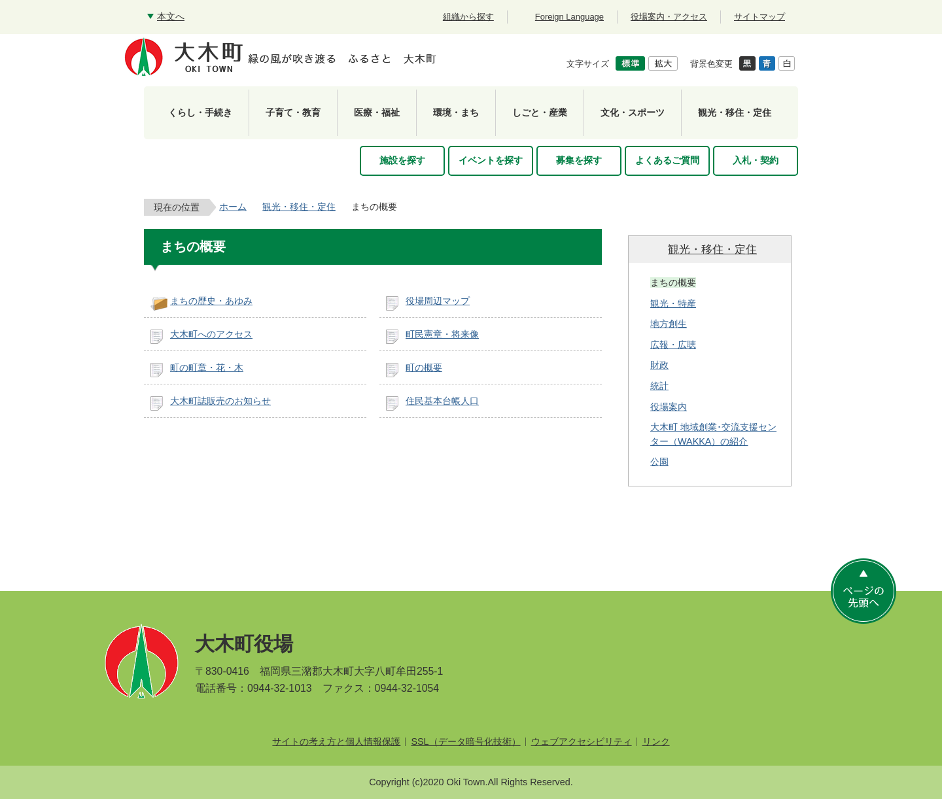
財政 (659, 365)
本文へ (170, 16)
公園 (659, 461)
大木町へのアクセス (211, 334)
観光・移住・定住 (299, 206)
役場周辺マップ (438, 301)
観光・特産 (673, 303)
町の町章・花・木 (206, 367)
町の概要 (424, 367)
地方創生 (668, 323)
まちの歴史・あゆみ (211, 301)
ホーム (233, 206)
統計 (659, 386)
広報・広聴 (673, 344)
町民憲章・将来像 (442, 334)
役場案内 (668, 406)
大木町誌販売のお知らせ (220, 401)
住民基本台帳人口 (442, 401)
